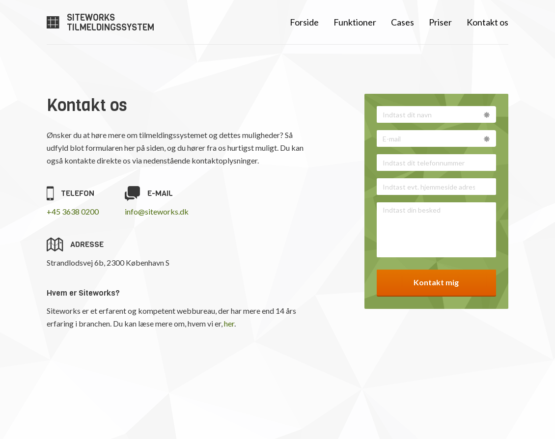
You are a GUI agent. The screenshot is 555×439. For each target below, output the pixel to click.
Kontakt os (487, 22)
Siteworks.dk (486, 407)
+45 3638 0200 (73, 211)
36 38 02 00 (324, 407)
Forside (304, 22)
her (229, 323)
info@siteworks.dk (157, 211)
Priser (440, 22)
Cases (402, 22)
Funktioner (354, 22)
